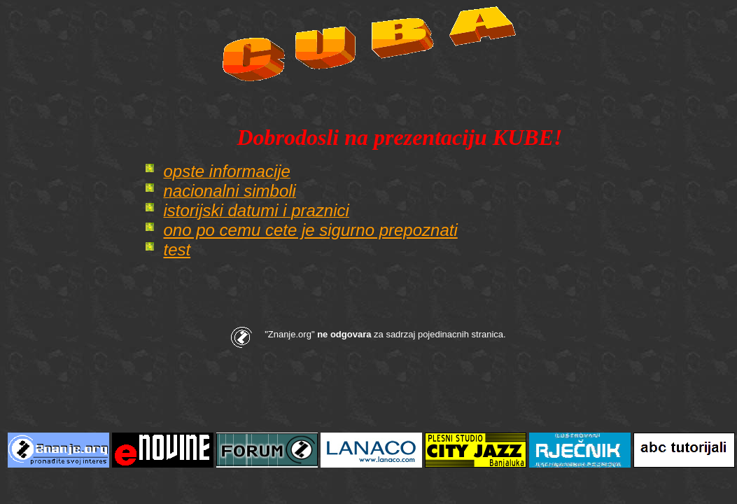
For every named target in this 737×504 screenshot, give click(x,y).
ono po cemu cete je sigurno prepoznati (310, 229)
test (176, 249)
